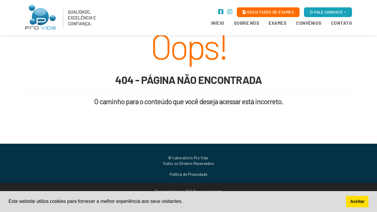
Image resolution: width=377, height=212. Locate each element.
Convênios (309, 23)
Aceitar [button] (357, 201)
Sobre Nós (246, 23)
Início (217, 23)
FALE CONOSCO (326, 12)
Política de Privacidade (188, 174)
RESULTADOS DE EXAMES (268, 12)
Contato (341, 23)
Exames (278, 23)
